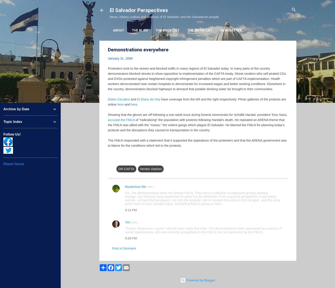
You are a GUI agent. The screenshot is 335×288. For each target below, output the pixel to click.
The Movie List (200, 30)
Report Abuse (13, 164)
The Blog (140, 30)
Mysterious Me (135, 186)
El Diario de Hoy (148, 99)
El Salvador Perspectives (139, 10)
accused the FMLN (121, 120)
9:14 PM (131, 210)
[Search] (293, 10)
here (120, 104)
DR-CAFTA (126, 169)
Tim (127, 222)
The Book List (167, 30)
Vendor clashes (151, 169)
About (118, 30)
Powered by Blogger (197, 280)
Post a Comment (124, 248)
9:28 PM (131, 238)
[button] (285, 50)
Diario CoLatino (119, 99)
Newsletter (231, 30)
